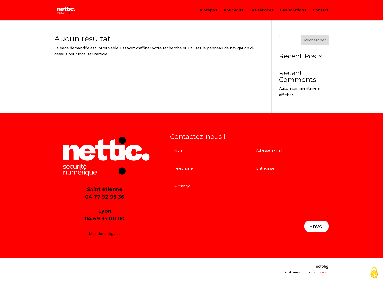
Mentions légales (105, 233)
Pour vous (233, 10)
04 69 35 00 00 (105, 218)
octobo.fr (324, 272)
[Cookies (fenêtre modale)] (374, 273)
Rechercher (315, 40)
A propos (208, 10)
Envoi (316, 226)
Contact (321, 10)
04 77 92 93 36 (104, 197)
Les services (262, 10)
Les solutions (293, 10)
